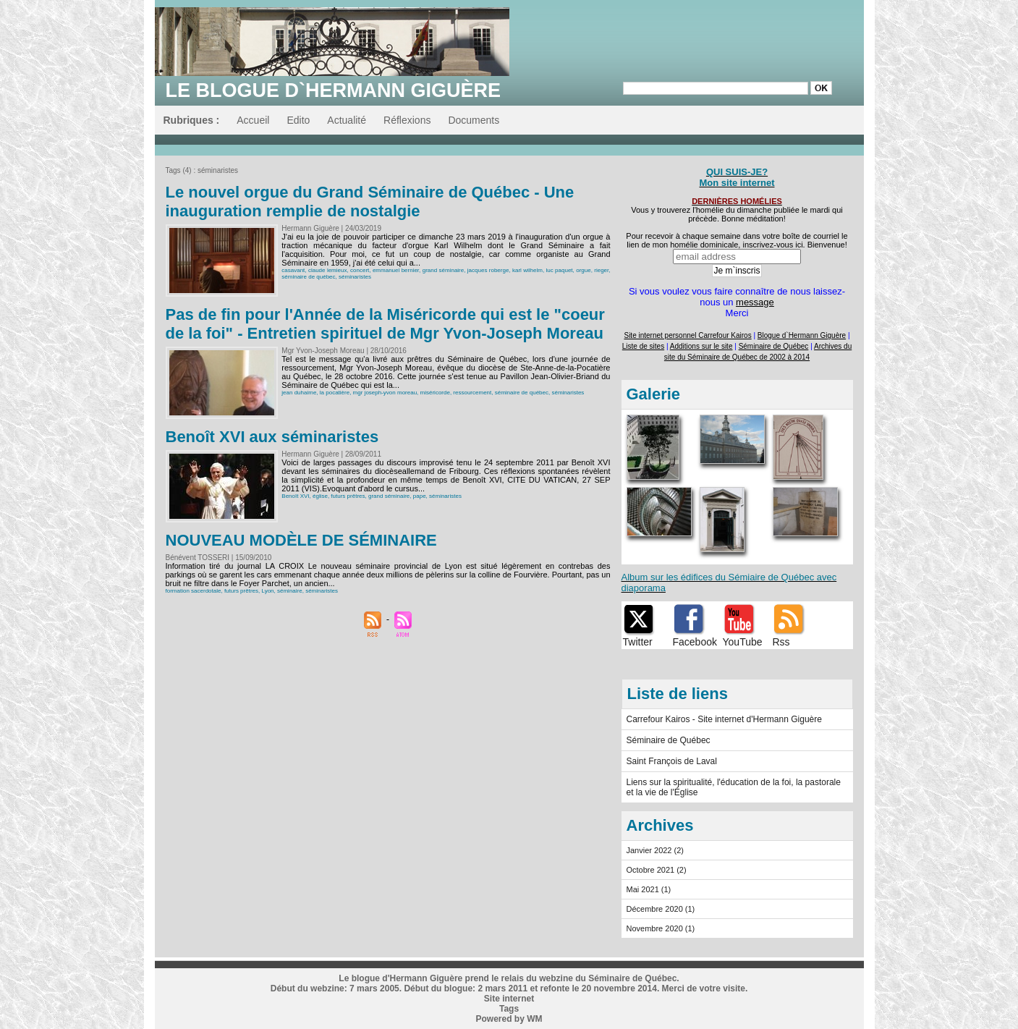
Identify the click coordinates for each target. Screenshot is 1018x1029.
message (755, 302)
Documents (473, 120)
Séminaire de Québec (669, 740)
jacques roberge (488, 270)
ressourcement (472, 392)
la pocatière (334, 392)
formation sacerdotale (193, 591)
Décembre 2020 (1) (661, 909)
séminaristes (355, 277)
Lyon (267, 591)
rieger (601, 270)
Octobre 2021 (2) (657, 869)
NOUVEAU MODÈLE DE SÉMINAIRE (301, 540)
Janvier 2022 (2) (655, 850)
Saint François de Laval (672, 761)
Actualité (346, 120)
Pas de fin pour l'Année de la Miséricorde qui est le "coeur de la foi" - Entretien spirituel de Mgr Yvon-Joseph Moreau (385, 323)
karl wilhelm (527, 270)
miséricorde (435, 392)
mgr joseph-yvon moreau (385, 392)
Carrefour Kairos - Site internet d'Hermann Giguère (724, 719)
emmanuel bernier (396, 270)
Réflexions (406, 120)
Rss (781, 642)
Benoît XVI (295, 496)
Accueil (253, 120)
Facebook (695, 642)
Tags (509, 1009)
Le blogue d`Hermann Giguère (333, 90)
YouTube (743, 642)
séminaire (289, 591)
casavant (293, 270)
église (320, 496)
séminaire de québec (308, 277)
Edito (298, 120)
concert (359, 270)
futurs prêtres (348, 496)
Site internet (509, 999)
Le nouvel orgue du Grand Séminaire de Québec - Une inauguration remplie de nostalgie (370, 201)
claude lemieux (327, 270)
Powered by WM (508, 1019)
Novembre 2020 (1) (661, 928)
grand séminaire (444, 270)
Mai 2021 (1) (649, 889)
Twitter (638, 642)
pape (419, 496)
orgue (583, 270)
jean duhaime (298, 392)
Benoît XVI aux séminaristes (272, 437)
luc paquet (559, 270)
